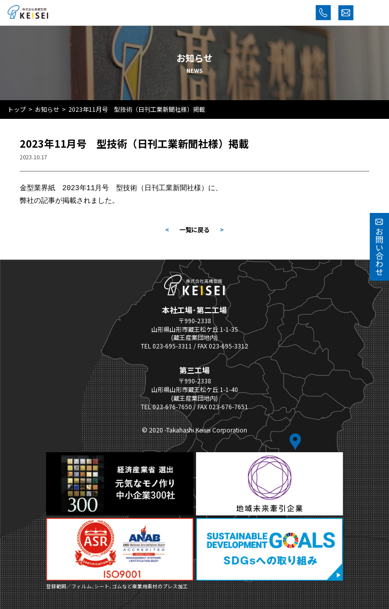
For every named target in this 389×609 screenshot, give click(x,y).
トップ (17, 109)
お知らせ (47, 109)
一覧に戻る (194, 229)
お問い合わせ (379, 247)
